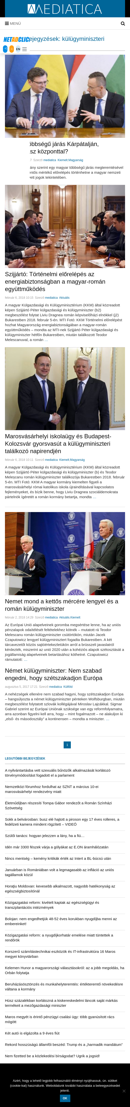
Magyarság (75, 160)
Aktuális (64, 297)
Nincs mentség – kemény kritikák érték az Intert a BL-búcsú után (58, 858)
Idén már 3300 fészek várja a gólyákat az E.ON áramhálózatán (56, 847)
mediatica (49, 160)
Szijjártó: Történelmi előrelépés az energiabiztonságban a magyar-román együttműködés (55, 281)
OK (65, 1098)
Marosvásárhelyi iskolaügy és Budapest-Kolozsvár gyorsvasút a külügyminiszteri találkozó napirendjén (58, 443)
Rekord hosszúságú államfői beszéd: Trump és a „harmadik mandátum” (64, 1044)
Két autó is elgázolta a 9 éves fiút (32, 1033)
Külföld (68, 687)
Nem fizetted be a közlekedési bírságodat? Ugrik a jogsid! (52, 1056)
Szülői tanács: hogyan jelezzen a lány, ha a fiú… (45, 836)
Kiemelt (63, 160)
